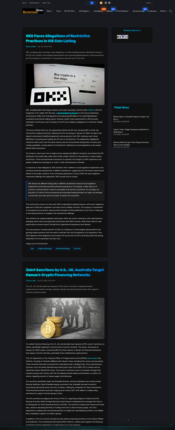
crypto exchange (45, 248)
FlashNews (99, 10)
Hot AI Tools (69, 11)
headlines (91, 110)
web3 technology (63, 248)
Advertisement (34, 3)
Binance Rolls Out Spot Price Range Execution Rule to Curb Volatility (131, 143)
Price (58, 11)
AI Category (84, 11)
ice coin (77, 248)
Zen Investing (139, 10)
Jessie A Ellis (31, 281)
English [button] (148, 3)
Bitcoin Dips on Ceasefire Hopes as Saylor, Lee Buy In (131, 118)
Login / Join (46, 3)
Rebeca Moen (31, 47)
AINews (110, 10)
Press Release (122, 11)
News (49, 11)
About (24, 3)
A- (88, 2)
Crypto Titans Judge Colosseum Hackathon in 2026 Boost (131, 131)
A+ (95, 2)
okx (32, 248)
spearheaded (92, 358)
